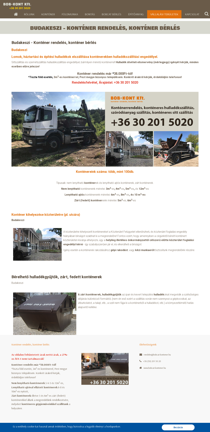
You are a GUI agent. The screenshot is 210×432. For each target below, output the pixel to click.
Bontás (90, 14)
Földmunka (70, 14)
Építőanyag (136, 14)
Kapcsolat (192, 14)
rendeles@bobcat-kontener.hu (157, 354)
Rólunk (29, 14)
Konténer (48, 14)
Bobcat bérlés (111, 14)
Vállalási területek (164, 14)
